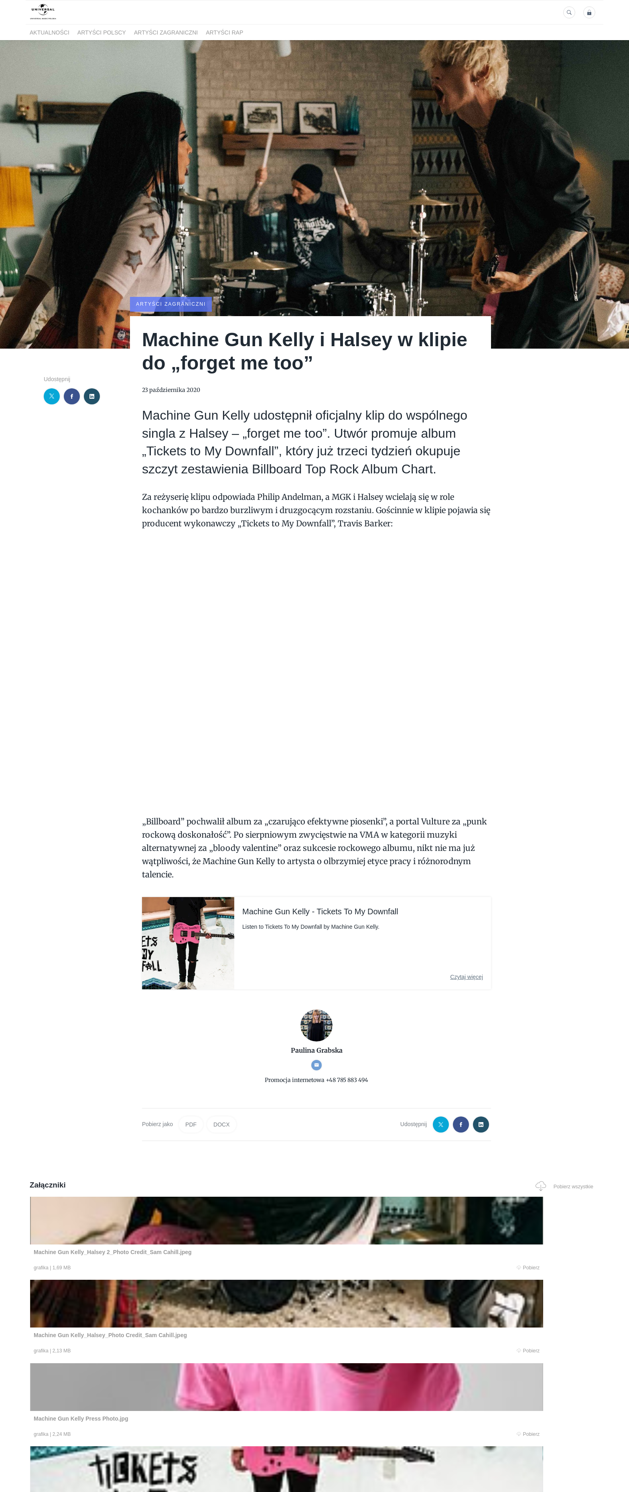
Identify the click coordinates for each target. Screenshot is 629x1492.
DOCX (221, 1124)
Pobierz (151, 1267)
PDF (191, 1124)
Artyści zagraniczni (166, 32)
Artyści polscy (101, 32)
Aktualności (49, 32)
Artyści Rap (224, 32)
